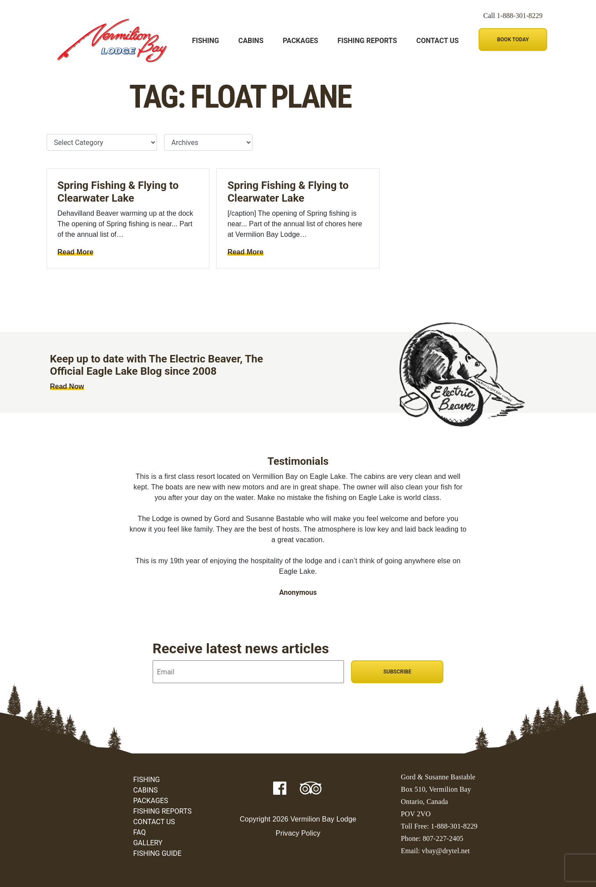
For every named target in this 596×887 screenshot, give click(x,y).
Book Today (513, 39)
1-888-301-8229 (520, 15)
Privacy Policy (298, 833)
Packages (300, 40)
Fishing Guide (157, 853)
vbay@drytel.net (446, 850)
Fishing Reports (367, 40)
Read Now (67, 386)
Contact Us (437, 40)
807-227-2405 (443, 838)
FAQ (139, 832)
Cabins (250, 40)
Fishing (205, 40)
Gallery (148, 843)
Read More (76, 252)
